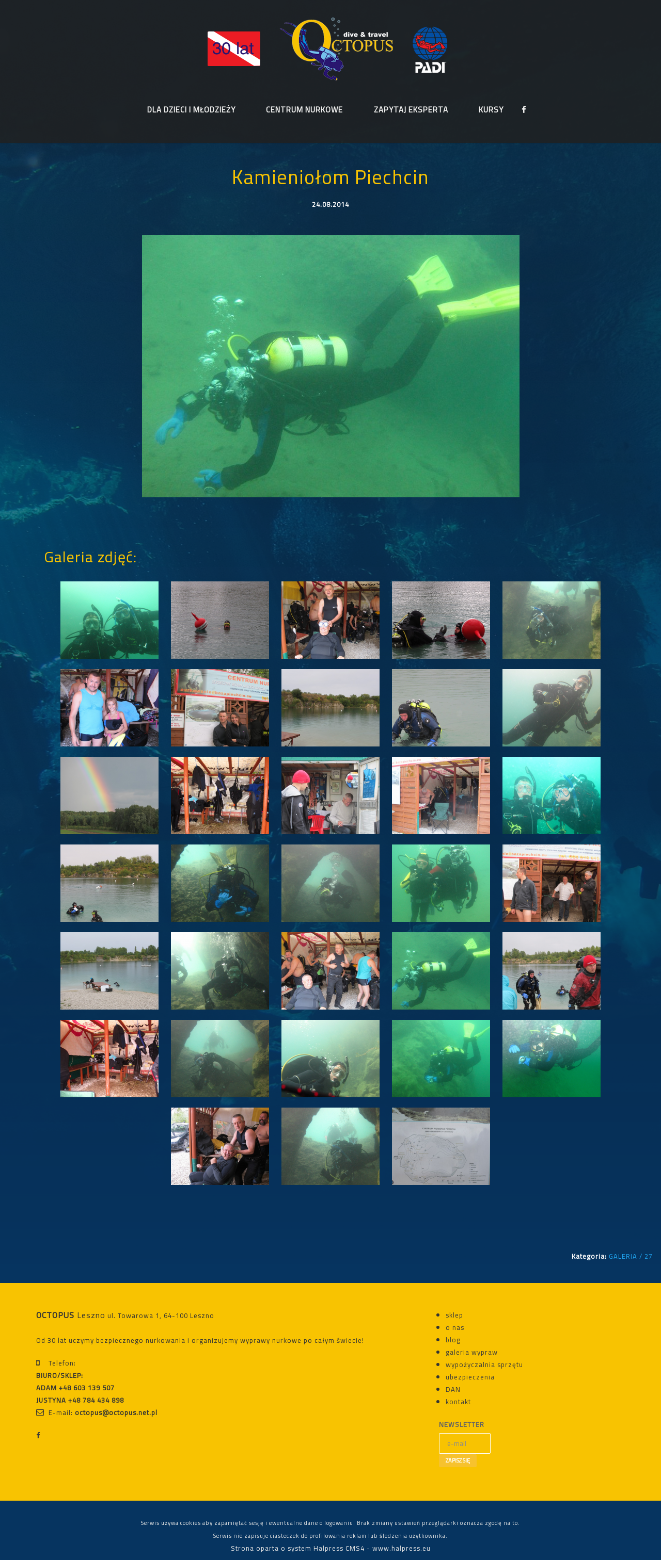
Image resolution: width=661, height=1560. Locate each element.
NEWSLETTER (461, 1425)
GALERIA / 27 (631, 1256)
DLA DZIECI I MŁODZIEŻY (191, 110)
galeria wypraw (472, 1352)
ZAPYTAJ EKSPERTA (411, 110)
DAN (453, 1390)
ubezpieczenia (470, 1377)
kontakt (458, 1402)
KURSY (491, 110)
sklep (454, 1315)
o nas (455, 1328)
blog (453, 1340)
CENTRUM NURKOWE (304, 110)
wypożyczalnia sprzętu (484, 1365)
